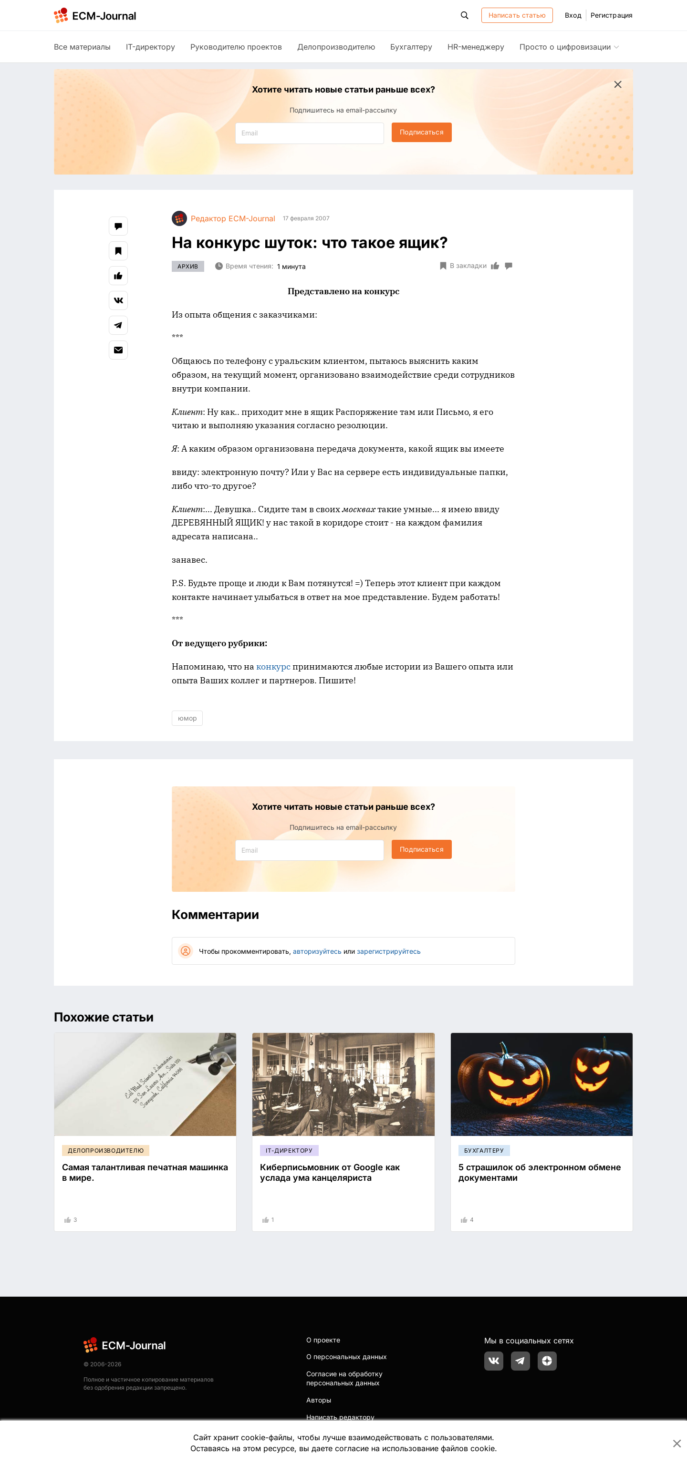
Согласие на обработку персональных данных (344, 1378)
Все (82, 47)
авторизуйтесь (317, 951)
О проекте (323, 1340)
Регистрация (612, 15)
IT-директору (150, 47)
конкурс (273, 666)
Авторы (318, 1400)
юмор (187, 718)
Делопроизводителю (336, 47)
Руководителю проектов (236, 47)
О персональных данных (346, 1356)
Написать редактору (340, 1417)
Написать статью (517, 15)
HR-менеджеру (476, 47)
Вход (573, 15)
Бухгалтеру (411, 47)
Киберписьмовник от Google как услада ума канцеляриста (330, 1172)
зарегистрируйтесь (389, 951)
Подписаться (421, 132)
